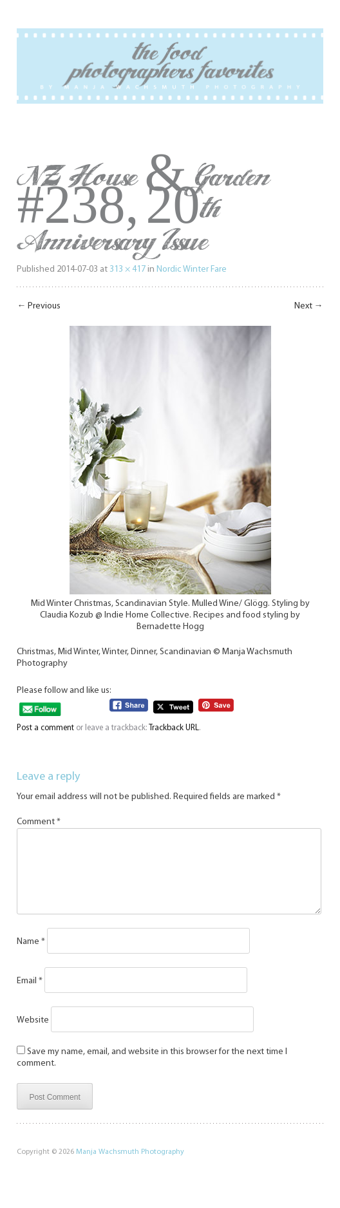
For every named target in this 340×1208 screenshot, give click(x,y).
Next (308, 306)
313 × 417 (127, 269)
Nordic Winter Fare (191, 269)
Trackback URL (174, 728)
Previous (39, 306)
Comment (39, 822)
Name (31, 957)
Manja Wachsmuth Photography (130, 1167)
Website (33, 1036)
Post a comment (45, 728)
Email (29, 996)
